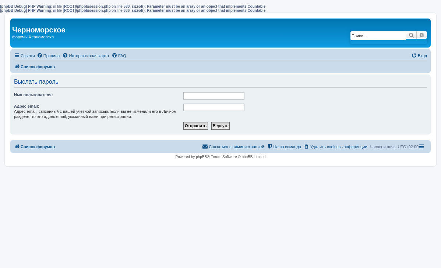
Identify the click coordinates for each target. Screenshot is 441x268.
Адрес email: (26, 106)
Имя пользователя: (33, 95)
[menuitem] (48, 55)
